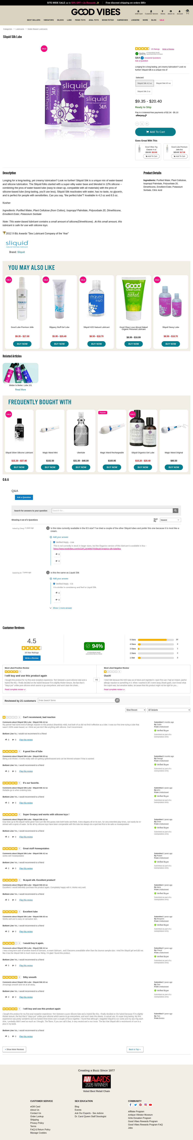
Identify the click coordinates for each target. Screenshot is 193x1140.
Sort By (155, 520)
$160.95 (112, 460)
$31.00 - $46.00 (81, 460)
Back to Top (135, 1049)
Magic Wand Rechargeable (112, 452)
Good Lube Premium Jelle (22, 327)
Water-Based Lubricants (37, 29)
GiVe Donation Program (139, 1118)
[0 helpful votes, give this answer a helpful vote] (57, 554)
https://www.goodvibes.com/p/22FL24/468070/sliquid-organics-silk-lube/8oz (87, 549)
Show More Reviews (14, 1049)
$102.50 (50, 460)
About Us (34, 1109)
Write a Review (168, 49)
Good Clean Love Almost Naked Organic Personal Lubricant (134, 328)
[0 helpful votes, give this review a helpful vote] (6, 740)
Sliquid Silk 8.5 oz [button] (163, 83)
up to (73, 2)
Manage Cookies (38, 1132)
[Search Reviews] (79, 700)
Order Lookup (37, 1116)
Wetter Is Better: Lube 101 (20, 385)
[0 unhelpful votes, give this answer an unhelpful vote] (57, 561)
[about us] (170, 12)
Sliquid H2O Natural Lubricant (96, 327)
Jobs (130, 1127)
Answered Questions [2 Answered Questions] (152, 58)
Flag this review (26, 740)
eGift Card (35, 1106)
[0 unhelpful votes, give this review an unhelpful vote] (13, 740)
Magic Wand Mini (50, 452)
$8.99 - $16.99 (134, 337)
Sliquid (21, 252)
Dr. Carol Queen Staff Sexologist (90, 1116)
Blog (77, 1106)
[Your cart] (187, 12)
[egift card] (138, 12)
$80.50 (174, 460)
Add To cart (155, 132)
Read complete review (15, 690)
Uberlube (81, 452)
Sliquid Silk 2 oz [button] (143, 91)
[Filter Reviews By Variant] (168, 710)
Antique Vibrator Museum (140, 1114)
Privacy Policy (37, 1123)
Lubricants (20, 29)
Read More (20, 389)
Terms (33, 1126)
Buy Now (22, 344)
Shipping (34, 1119)
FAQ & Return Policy (40, 1129)
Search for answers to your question (30, 511)
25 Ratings (155, 49)
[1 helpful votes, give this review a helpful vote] (6, 1036)
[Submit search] (175, 510)
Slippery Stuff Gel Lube (59, 327)
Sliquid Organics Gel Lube (142, 452)
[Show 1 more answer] (61, 608)
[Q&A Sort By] (170, 520)
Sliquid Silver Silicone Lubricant (19, 452)
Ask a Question (141, 61)
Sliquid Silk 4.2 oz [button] (144, 83)
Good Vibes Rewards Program (143, 1121)
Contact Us (35, 1113)
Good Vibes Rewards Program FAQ (145, 1124)
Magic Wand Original (174, 452)
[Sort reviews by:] (135, 710)
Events (78, 1109)
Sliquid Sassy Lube (170, 327)
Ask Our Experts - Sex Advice (89, 1113)
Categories (7, 29)
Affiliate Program (136, 1111)
